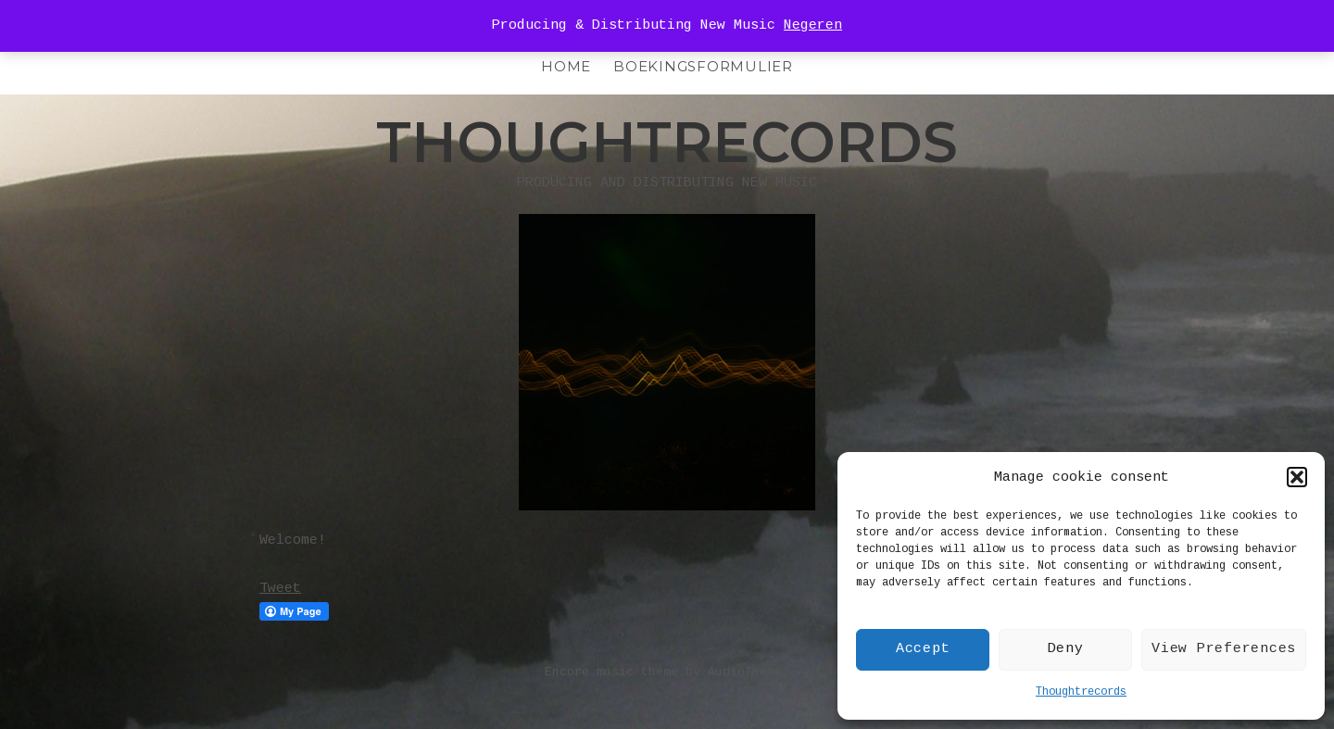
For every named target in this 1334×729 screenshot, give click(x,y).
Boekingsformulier (703, 66)
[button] (1297, 477)
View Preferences (1224, 649)
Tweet (280, 589)
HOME (566, 66)
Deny (1066, 649)
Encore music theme (611, 672)
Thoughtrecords (1081, 691)
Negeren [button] (813, 25)
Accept (923, 649)
